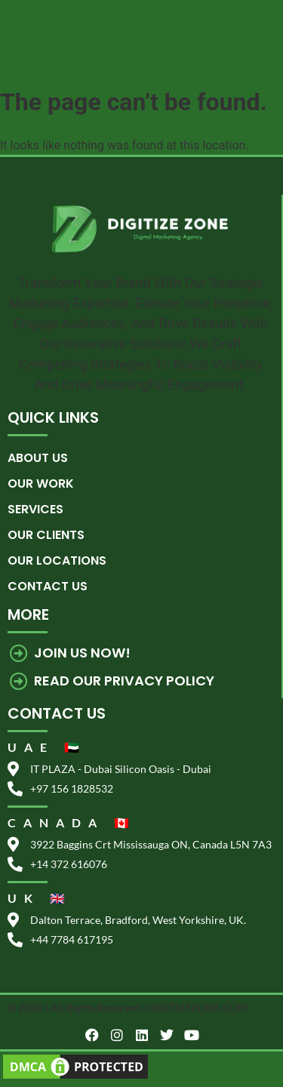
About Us (38, 458)
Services (35, 509)
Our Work (41, 483)
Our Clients (46, 535)
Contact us (48, 586)
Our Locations (57, 560)
